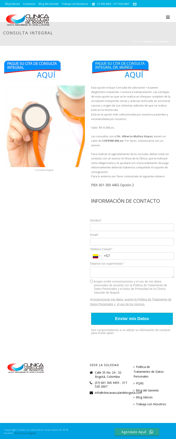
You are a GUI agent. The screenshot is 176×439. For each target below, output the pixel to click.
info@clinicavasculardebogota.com (26, 11)
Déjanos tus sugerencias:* (107, 263)
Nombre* (96, 220)
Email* (94, 234)
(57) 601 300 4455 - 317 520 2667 (111, 384)
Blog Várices (143, 397)
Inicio (135, 41)
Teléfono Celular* (101, 249)
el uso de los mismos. (131, 304)
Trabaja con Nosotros (149, 404)
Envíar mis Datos (132, 318)
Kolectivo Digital (25, 433)
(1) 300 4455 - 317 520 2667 (113, 4)
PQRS (138, 383)
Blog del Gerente (146, 390)
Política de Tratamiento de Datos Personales (148, 371)
